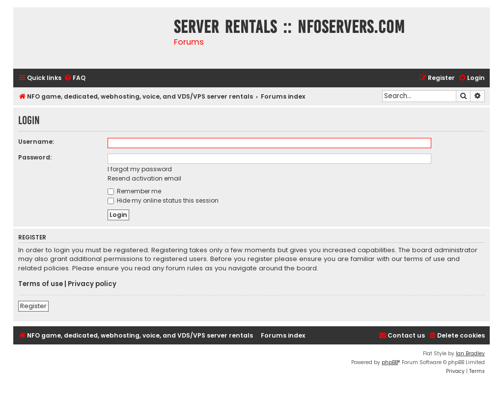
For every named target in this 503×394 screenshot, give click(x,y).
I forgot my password (140, 169)
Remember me (134, 191)
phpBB (390, 362)
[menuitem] (74, 78)
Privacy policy (92, 284)
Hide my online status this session (163, 200)
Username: (36, 141)
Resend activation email (144, 178)
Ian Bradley (470, 353)
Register (33, 306)
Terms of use (40, 284)
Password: (35, 157)
